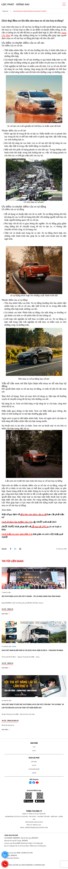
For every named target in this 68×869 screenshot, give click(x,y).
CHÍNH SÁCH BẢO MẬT (11, 835)
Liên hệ (34, 773)
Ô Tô (34, 747)
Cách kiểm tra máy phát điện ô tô (17, 534)
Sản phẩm (34, 743)
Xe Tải (34, 750)
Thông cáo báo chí (12, 720)
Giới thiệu (34, 761)
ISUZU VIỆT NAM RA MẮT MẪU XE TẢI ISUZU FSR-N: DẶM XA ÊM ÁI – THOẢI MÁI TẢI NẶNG (32, 650)
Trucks (14, 646)
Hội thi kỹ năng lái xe (8, 725)
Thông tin (10, 609)
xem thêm (5, 614)
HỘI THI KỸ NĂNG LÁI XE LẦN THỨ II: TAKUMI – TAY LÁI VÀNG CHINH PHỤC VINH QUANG (31, 596)
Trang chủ (5, 11)
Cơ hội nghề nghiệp (34, 769)
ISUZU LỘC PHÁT (34, 758)
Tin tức (4, 609)
